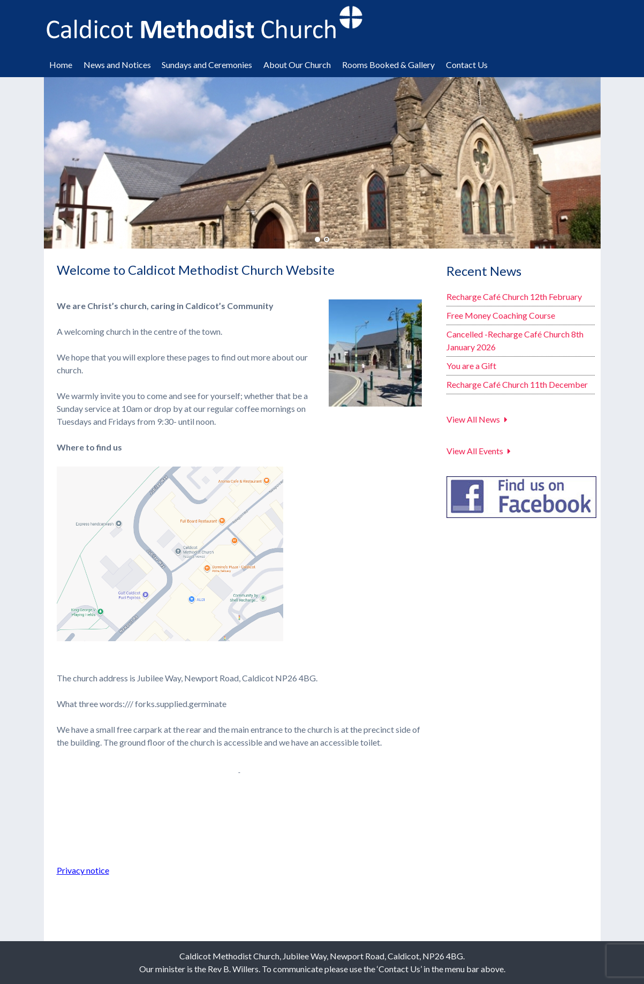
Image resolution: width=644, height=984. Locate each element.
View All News (473, 419)
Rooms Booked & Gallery (388, 64)
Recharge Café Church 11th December (517, 384)
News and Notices (117, 64)
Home (60, 64)
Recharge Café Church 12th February (514, 296)
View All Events (474, 451)
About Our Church (297, 64)
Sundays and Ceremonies (207, 64)
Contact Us (467, 64)
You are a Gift (471, 365)
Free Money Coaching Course (500, 315)
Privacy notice (83, 870)
